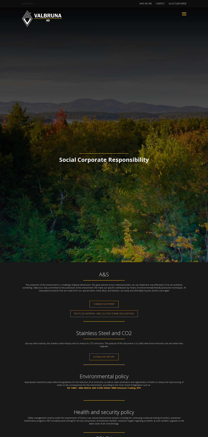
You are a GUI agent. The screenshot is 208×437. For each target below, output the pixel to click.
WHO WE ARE (146, 3)
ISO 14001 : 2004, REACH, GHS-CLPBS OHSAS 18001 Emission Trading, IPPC (104, 388)
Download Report (104, 356)
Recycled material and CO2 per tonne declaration (104, 313)
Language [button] (28, 3)
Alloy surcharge (177, 3)
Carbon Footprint (104, 304)
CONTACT (160, 3)
